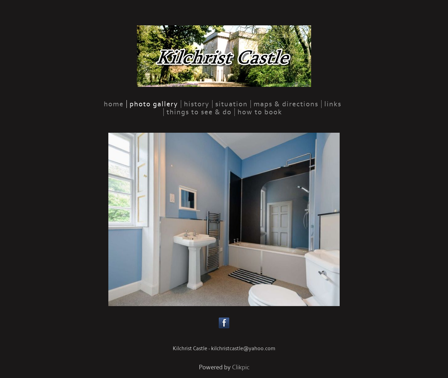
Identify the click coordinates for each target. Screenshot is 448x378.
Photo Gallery (154, 104)
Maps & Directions (286, 104)
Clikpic (240, 367)
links (332, 104)
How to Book (260, 112)
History (196, 104)
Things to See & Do (199, 112)
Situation (231, 104)
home (114, 104)
